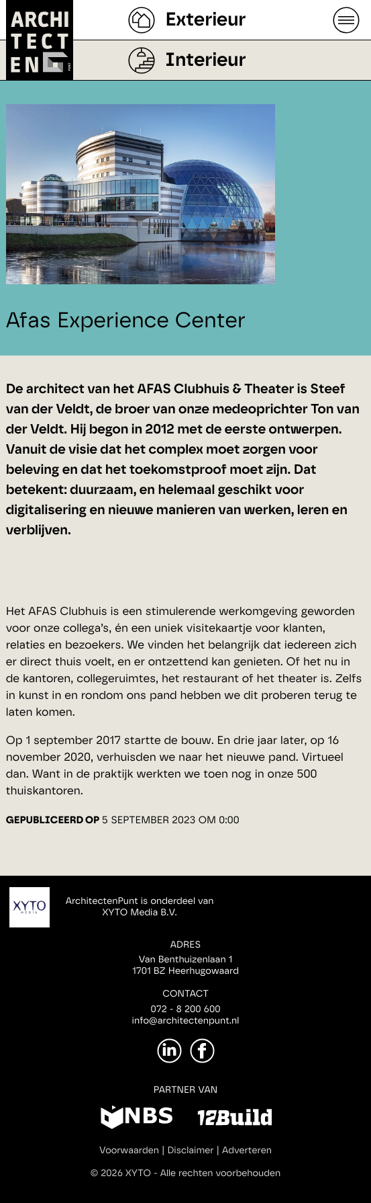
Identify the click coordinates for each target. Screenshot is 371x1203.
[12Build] (234, 1120)
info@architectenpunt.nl (186, 1021)
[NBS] (136, 1120)
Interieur (205, 60)
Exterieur (205, 20)
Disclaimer (190, 1150)
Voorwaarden (129, 1150)
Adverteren (247, 1150)
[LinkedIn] (169, 1050)
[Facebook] (202, 1050)
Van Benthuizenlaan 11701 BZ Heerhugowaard (185, 965)
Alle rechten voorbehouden (220, 1173)
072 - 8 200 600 (185, 1009)
